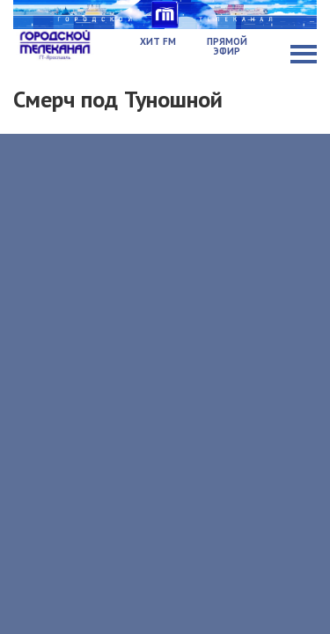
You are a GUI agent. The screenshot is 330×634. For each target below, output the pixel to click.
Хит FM (158, 41)
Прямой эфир (227, 46)
